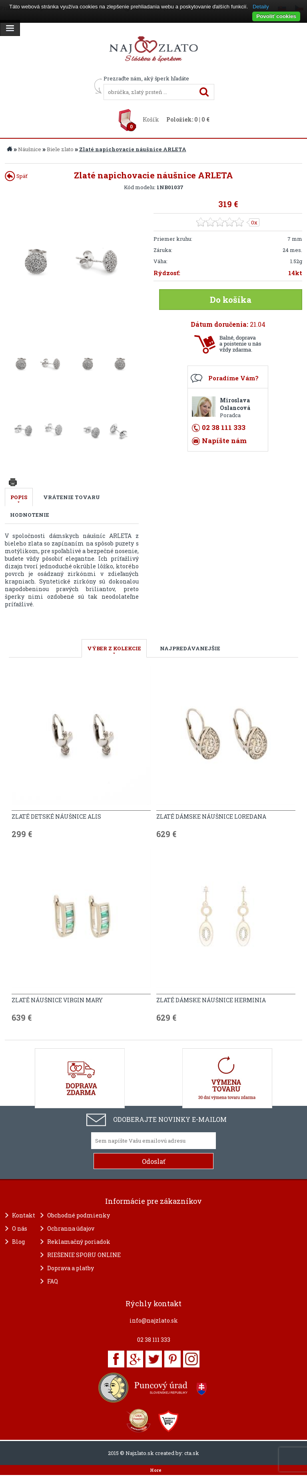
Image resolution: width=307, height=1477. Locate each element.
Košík (151, 119)
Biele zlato (60, 149)
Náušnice (29, 149)
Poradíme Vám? (233, 378)
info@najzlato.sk (154, 1320)
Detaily (261, 7)
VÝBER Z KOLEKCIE (114, 648)
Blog (18, 1241)
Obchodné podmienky (78, 1215)
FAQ (52, 1281)
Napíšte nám (224, 440)
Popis (18, 497)
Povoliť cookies (276, 16)
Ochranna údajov (70, 1228)
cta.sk (191, 1453)
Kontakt (23, 1215)
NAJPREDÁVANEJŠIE (190, 648)
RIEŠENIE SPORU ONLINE (84, 1255)
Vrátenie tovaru (71, 497)
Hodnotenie (29, 514)
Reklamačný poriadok (78, 1241)
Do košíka (230, 299)
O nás (19, 1228)
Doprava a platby (70, 1268)
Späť (16, 176)
